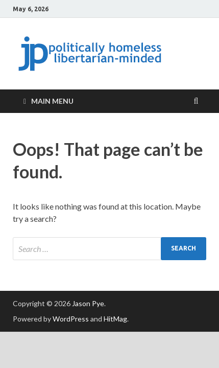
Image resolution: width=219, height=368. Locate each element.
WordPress (71, 318)
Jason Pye (88, 303)
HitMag (115, 318)
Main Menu (52, 101)
